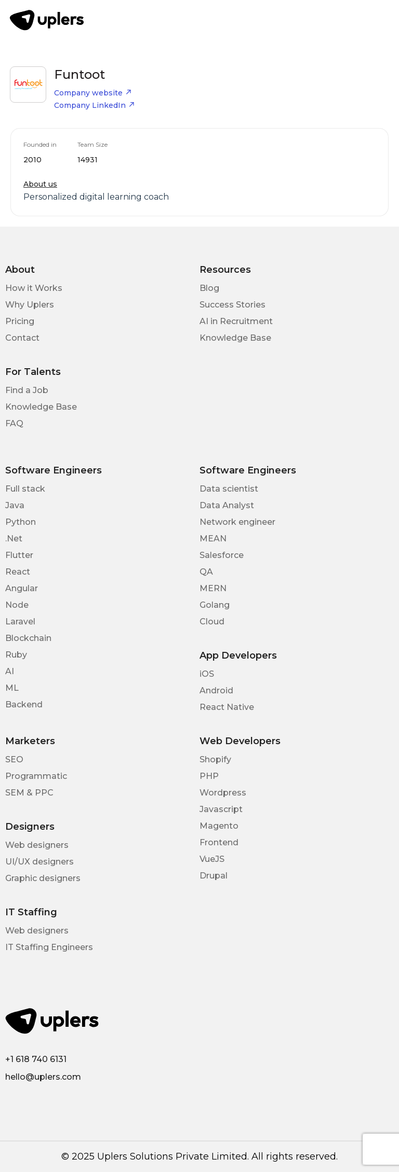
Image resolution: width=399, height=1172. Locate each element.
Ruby (16, 655)
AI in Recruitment (236, 321)
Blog (209, 288)
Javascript (221, 809)
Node (17, 605)
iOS (207, 674)
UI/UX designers (39, 862)
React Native (227, 707)
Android (216, 690)
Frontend (219, 842)
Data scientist (229, 489)
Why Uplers (29, 305)
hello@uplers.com (43, 1077)
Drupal (214, 876)
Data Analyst (227, 505)
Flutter (19, 555)
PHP (209, 776)
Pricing (19, 321)
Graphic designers (43, 878)
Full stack (25, 489)
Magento (219, 826)
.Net (13, 538)
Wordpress (223, 793)
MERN (213, 588)
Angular (21, 588)
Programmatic (36, 776)
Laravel (20, 621)
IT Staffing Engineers (49, 947)
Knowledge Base (235, 338)
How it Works (33, 288)
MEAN (213, 538)
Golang (215, 605)
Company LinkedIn (94, 105)
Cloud (212, 621)
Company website (93, 92)
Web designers (37, 845)
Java (14, 505)
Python (20, 522)
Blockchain (28, 638)
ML (12, 688)
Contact (22, 338)
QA (206, 572)
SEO (14, 759)
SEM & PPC (29, 793)
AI (9, 671)
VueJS (212, 859)
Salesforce (222, 555)
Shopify (215, 759)
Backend (24, 704)
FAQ (14, 423)
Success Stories (232, 305)
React (17, 572)
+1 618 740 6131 (35, 1059)
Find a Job (26, 390)
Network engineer (237, 522)
